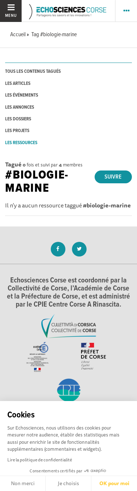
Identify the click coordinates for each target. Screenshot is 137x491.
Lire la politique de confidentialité (39, 459)
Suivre (113, 177)
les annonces (19, 107)
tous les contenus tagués (33, 71)
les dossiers (18, 119)
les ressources (21, 143)
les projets (17, 131)
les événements (21, 95)
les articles (17, 83)
